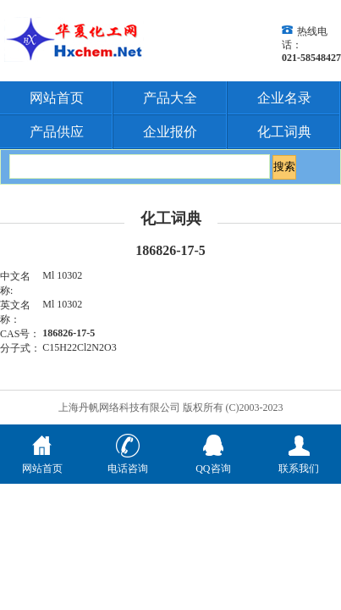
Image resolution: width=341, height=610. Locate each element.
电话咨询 (127, 461)
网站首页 (57, 98)
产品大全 (170, 98)
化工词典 (284, 132)
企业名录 (284, 98)
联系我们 (298, 461)
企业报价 (170, 132)
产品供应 (57, 132)
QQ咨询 (212, 461)
